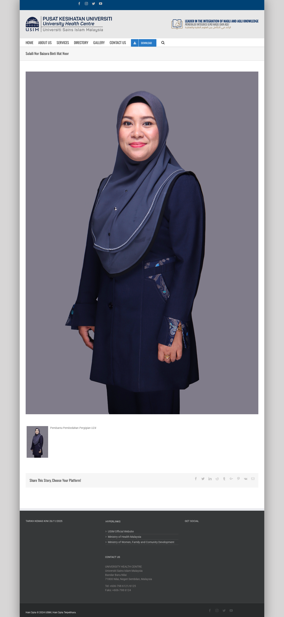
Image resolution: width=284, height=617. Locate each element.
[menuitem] (32, 42)
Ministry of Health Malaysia (124, 536)
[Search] (163, 42)
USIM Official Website (121, 531)
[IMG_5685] (142, 243)
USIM (48, 612)
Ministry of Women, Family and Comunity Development (141, 542)
